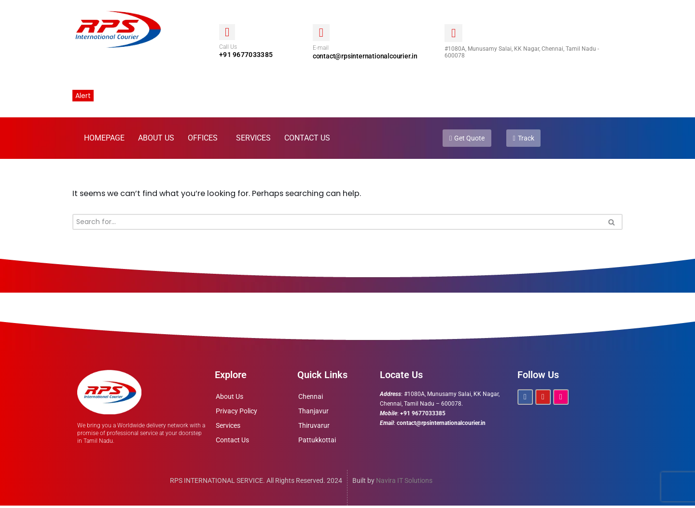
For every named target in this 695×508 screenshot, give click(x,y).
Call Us (228, 47)
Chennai (310, 398)
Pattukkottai (317, 442)
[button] (205, 139)
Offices (203, 139)
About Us (156, 139)
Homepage (104, 139)
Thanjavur (313, 413)
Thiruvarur (314, 427)
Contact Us (307, 139)
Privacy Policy (236, 413)
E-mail (321, 48)
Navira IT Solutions (404, 482)
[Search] (336, 224)
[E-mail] (321, 32)
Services (253, 139)
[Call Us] (227, 32)
